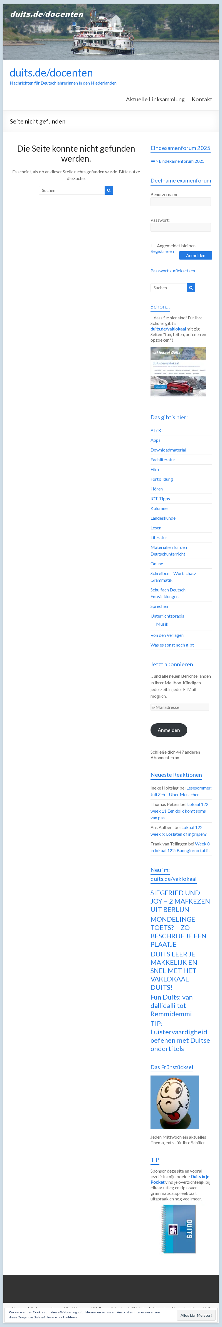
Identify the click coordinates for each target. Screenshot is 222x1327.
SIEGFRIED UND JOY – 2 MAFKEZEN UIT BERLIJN (180, 901)
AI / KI (157, 430)
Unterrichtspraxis (167, 615)
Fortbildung (162, 479)
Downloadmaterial (168, 449)
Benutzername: (165, 194)
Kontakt (202, 99)
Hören (157, 488)
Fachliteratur (163, 459)
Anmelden (195, 255)
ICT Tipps (160, 498)
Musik (162, 623)
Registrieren (162, 251)
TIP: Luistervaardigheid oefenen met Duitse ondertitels (180, 1035)
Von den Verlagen (167, 635)
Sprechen (159, 606)
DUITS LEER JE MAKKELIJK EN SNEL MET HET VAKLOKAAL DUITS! (174, 970)
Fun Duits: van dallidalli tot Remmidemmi (172, 1005)
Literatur (159, 537)
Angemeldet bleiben (176, 245)
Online (157, 563)
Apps (156, 440)
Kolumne (159, 508)
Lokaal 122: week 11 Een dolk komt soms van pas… (180, 810)
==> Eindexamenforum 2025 (177, 161)
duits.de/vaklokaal (168, 328)
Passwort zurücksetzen (173, 270)
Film (155, 469)
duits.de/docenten (51, 72)
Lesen (156, 527)
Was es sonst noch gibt (172, 644)
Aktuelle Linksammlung (155, 99)
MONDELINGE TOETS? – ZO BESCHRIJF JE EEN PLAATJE (178, 931)
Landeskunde (163, 518)
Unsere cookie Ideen (61, 1317)
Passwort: (160, 220)
